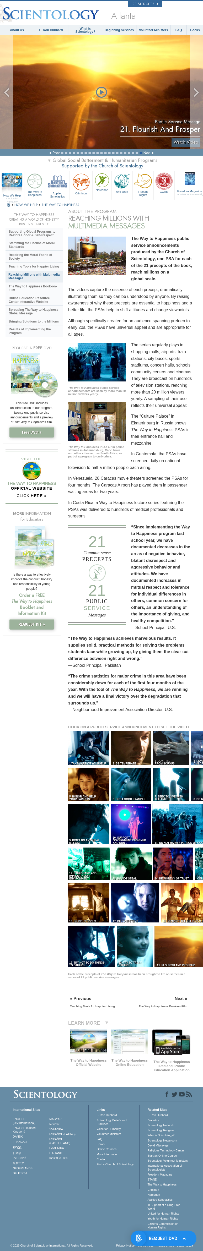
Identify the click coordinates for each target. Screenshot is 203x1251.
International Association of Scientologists (164, 1167)
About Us (17, 30)
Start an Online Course (162, 1155)
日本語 (17, 1153)
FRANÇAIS (20, 1141)
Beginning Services (119, 30)
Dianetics (153, 1120)
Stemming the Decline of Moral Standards (32, 245)
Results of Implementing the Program (30, 331)
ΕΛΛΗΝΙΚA (56, 1148)
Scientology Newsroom (162, 1140)
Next (146, 152)
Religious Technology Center (165, 1150)
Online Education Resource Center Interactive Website (29, 300)
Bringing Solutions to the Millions (34, 321)
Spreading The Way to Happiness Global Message (33, 311)
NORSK (54, 1124)
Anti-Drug (122, 182)
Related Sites (145, 4)
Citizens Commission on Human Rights (162, 1225)
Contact (101, 1159)
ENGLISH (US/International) (24, 1120)
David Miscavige (157, 1145)
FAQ (178, 30)
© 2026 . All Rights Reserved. (51, 1245)
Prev (56, 152)
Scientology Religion (160, 1130)
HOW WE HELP (26, 204)
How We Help (12, 196)
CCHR (164, 182)
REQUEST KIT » (32, 624)
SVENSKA (56, 1129)
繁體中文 (18, 1163)
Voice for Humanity (109, 1128)
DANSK (18, 1136)
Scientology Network (160, 1125)
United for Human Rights (163, 1213)
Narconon (102, 182)
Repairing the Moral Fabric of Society (30, 256)
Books (195, 30)
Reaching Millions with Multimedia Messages (34, 276)
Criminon (81, 183)
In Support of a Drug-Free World (163, 1206)
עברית (18, 1147)
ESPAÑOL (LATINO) (62, 1134)
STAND (152, 1179)
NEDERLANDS (23, 1168)
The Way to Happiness (35, 184)
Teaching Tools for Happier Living (34, 266)
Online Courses (106, 1149)
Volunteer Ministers (153, 30)
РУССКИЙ (19, 1158)
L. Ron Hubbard (51, 30)
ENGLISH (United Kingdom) (24, 1129)
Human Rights (143, 184)
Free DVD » (31, 432)
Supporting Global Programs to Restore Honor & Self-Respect (32, 233)
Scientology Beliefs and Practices (111, 1122)
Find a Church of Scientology (115, 1164)
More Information (107, 1154)
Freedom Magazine (159, 1174)
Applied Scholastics (57, 185)
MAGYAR (55, 1119)
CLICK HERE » (32, 495)
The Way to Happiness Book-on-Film (33, 288)
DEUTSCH (20, 1173)
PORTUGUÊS (58, 1158)
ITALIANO (55, 1153)
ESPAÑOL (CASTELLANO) (59, 1141)
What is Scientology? (85, 30)
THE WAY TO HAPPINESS (60, 204)
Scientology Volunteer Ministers (167, 1160)
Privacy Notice (125, 1245)
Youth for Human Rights (162, 1218)
